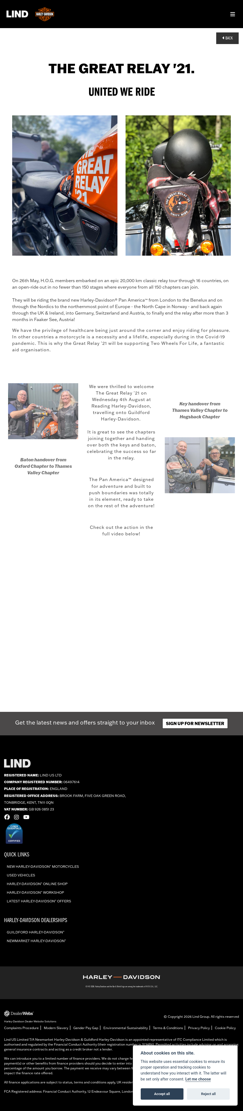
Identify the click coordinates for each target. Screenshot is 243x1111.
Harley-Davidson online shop (37, 884)
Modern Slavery (56, 1028)
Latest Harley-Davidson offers (39, 901)
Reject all (208, 1094)
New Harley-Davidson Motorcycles (43, 866)
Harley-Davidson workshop (35, 892)
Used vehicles (21, 875)
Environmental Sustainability (125, 1028)
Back (227, 38)
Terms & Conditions (168, 1028)
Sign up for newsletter (195, 723)
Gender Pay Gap (85, 1028)
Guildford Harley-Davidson (35, 932)
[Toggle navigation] (233, 14)
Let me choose (198, 1079)
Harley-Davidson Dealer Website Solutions (30, 1021)
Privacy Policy (199, 1028)
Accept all (162, 1094)
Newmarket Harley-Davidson (36, 941)
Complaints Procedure (21, 1028)
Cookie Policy (225, 1028)
